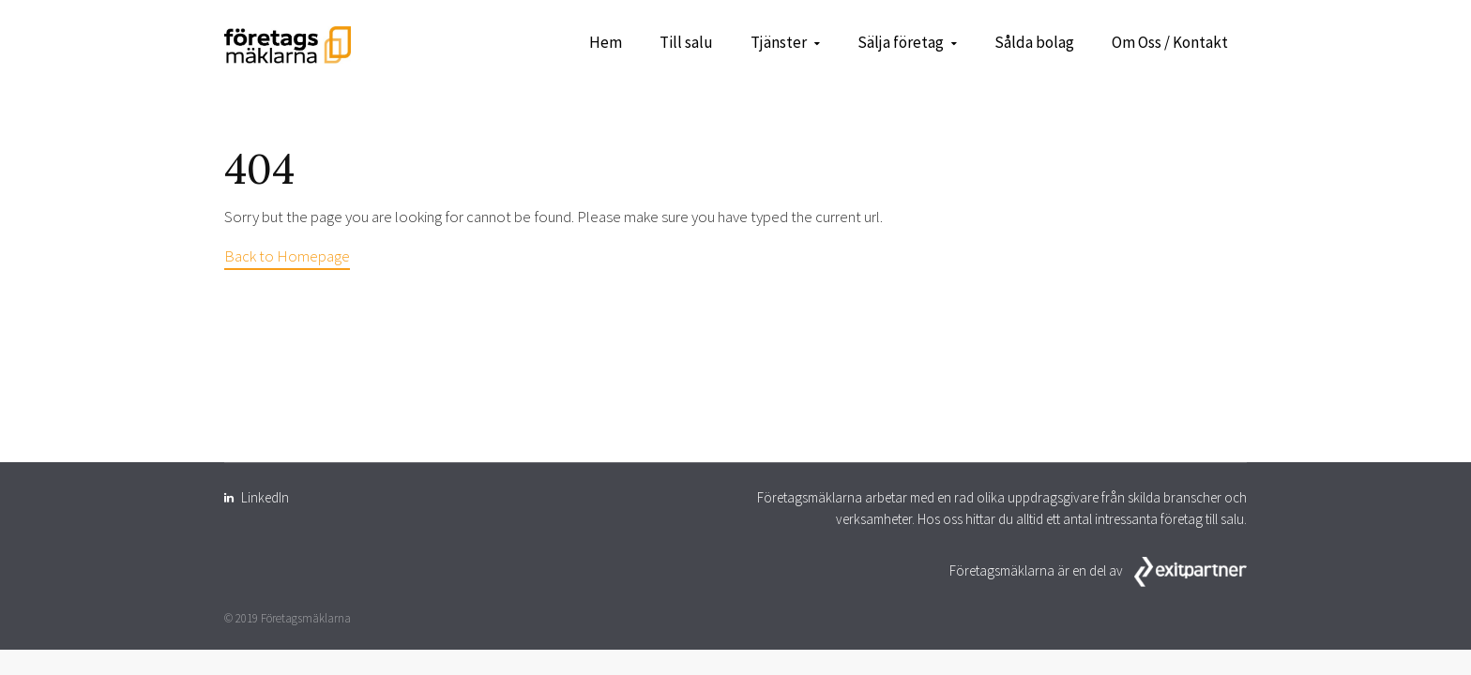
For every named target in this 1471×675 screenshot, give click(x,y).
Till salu (686, 42)
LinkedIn (265, 497)
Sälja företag (900, 42)
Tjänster (779, 42)
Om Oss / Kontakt (1170, 42)
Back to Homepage (287, 256)
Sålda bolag (1034, 42)
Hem (605, 42)
